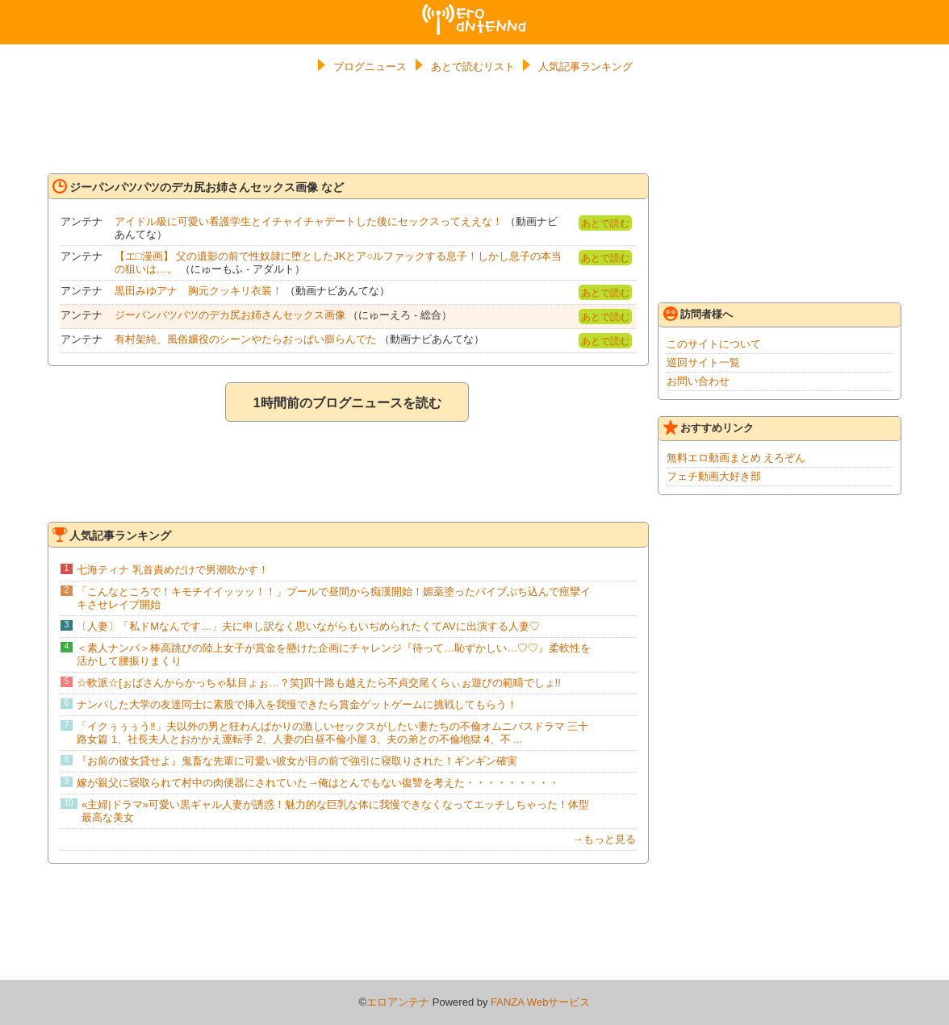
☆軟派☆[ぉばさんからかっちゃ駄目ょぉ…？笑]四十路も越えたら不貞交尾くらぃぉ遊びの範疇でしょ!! (318, 683)
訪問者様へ (698, 313)
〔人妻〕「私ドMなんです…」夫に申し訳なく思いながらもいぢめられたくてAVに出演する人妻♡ (308, 626)
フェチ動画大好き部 (714, 476)
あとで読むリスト (473, 66)
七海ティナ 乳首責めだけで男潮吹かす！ (173, 570)
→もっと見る (604, 839)
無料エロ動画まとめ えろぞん (736, 458)
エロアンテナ (474, 10)
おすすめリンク (708, 427)
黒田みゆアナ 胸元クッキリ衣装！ (198, 291)
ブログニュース (370, 66)
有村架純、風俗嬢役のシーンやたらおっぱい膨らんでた (246, 339)
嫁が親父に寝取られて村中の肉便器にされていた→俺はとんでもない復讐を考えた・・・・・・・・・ (318, 783)
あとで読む (605, 223)
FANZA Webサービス (540, 1002)
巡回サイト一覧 (703, 362)
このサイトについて (714, 344)
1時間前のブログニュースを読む (347, 403)
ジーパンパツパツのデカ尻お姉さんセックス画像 (230, 315)
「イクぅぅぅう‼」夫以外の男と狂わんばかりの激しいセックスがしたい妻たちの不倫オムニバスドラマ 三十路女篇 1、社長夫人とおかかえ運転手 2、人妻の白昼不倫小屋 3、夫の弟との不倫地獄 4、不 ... (332, 732)
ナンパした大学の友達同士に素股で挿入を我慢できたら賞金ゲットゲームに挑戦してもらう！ (297, 704)
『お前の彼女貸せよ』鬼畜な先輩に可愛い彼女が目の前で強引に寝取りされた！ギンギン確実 (297, 761)
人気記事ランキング (585, 66)
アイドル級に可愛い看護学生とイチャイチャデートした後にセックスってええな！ (309, 221)
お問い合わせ (698, 381)
